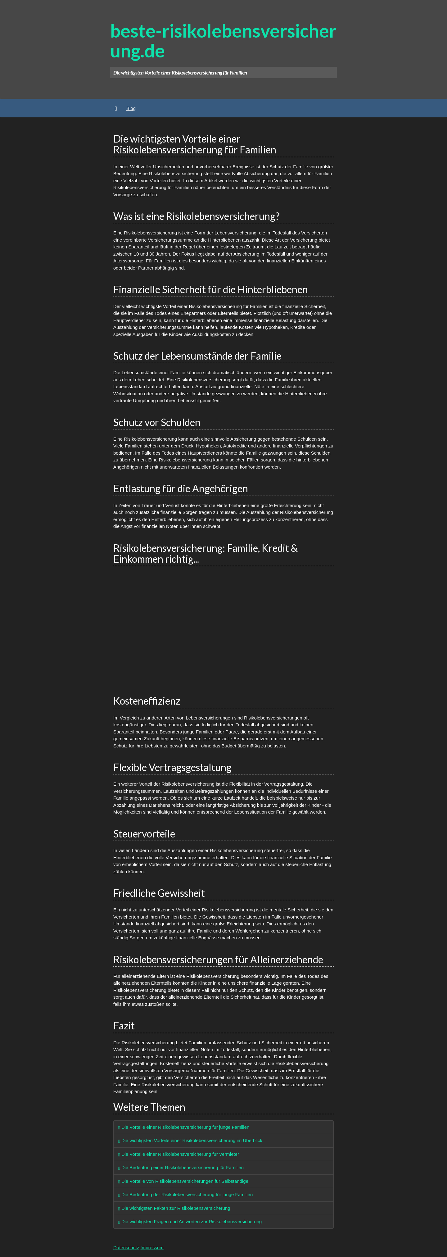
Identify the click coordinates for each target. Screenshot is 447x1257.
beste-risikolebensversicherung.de (223, 40)
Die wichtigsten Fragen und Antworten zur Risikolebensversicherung (190, 1221)
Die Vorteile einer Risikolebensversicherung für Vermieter (178, 1154)
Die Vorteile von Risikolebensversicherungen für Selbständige (183, 1181)
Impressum (152, 1247)
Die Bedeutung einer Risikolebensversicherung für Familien (181, 1167)
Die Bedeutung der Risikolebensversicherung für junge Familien (185, 1194)
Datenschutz (126, 1247)
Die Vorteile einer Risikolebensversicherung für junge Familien (183, 1127)
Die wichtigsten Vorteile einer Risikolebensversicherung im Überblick (190, 1140)
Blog (131, 108)
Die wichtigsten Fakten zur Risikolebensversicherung (174, 1208)
